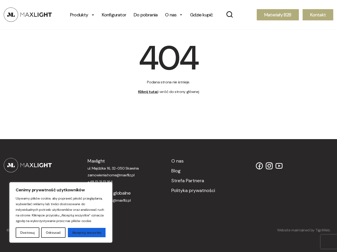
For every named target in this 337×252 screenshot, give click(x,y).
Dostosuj (27, 232)
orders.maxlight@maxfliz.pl (109, 200)
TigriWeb (322, 230)
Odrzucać (53, 232)
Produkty (79, 15)
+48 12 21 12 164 (100, 181)
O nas (170, 15)
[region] (60, 212)
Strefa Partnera (187, 181)
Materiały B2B (277, 15)
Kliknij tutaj (148, 91)
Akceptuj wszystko (86, 232)
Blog (176, 171)
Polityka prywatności (193, 190)
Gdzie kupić (201, 15)
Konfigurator (114, 15)
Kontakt (318, 15)
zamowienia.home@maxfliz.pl (111, 175)
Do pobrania (146, 15)
